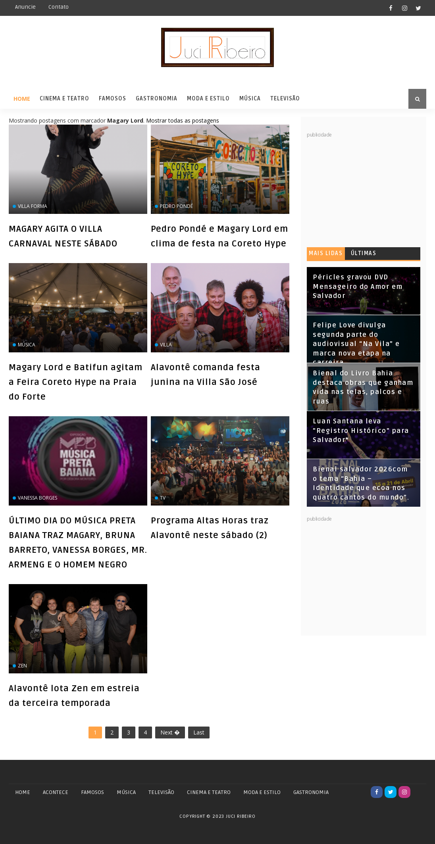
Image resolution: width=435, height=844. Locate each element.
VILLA (166, 344)
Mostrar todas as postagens (182, 120)
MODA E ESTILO (262, 792)
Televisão (285, 98)
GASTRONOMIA (311, 792)
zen (22, 665)
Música (250, 98)
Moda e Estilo (208, 98)
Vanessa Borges (37, 497)
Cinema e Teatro (64, 98)
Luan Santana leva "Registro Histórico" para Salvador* (361, 430)
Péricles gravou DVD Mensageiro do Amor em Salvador (358, 286)
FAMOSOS (92, 792)
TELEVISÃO (161, 792)
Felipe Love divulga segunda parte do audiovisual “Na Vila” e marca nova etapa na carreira (356, 344)
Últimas (364, 253)
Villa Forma (32, 206)
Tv (163, 497)
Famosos (112, 98)
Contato (58, 7)
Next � (170, 732)
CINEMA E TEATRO (209, 792)
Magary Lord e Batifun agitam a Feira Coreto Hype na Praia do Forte (75, 382)
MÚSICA (126, 792)
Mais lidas (326, 253)
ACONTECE (55, 792)
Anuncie (25, 7)
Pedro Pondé (176, 206)
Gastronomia (156, 98)
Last (198, 732)
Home (21, 98)
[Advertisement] (366, 188)
